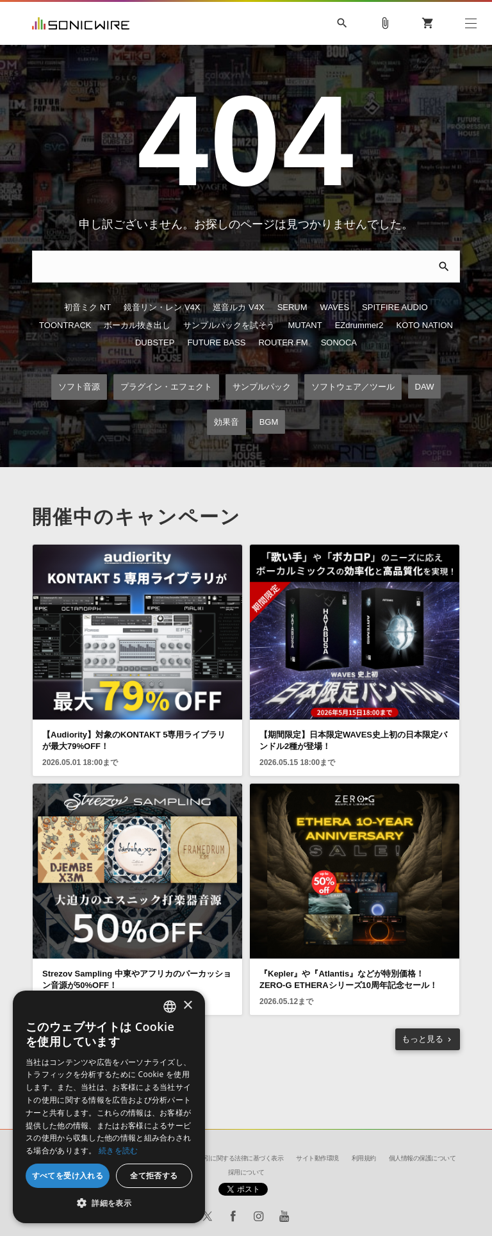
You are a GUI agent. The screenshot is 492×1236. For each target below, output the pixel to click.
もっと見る (422, 1041)
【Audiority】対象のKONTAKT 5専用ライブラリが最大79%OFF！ (134, 742)
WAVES (335, 308)
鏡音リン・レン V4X (162, 308)
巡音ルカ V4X (238, 308)
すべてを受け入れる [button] (68, 1175)
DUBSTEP (154, 345)
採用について (246, 1172)
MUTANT (305, 326)
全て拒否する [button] (153, 1175)
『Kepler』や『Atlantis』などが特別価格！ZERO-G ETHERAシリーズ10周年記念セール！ (348, 981)
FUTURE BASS (216, 345)
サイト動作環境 (317, 1158)
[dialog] (109, 1107)
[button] (109, 1203)
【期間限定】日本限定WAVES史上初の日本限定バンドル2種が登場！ (353, 742)
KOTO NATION (425, 326)
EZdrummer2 (359, 326)
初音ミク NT (87, 308)
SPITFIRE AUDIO (395, 308)
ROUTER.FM (283, 345)
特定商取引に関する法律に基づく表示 (232, 1158)
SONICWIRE (80, 23)
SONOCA (339, 345)
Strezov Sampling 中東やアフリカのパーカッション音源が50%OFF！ (136, 981)
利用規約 (364, 1158)
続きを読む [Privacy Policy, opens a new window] (118, 1150)
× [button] (187, 1005)
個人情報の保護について (422, 1158)
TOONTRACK (65, 326)
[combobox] (169, 1006)
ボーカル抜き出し (137, 326)
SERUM (292, 308)
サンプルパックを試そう (229, 326)
